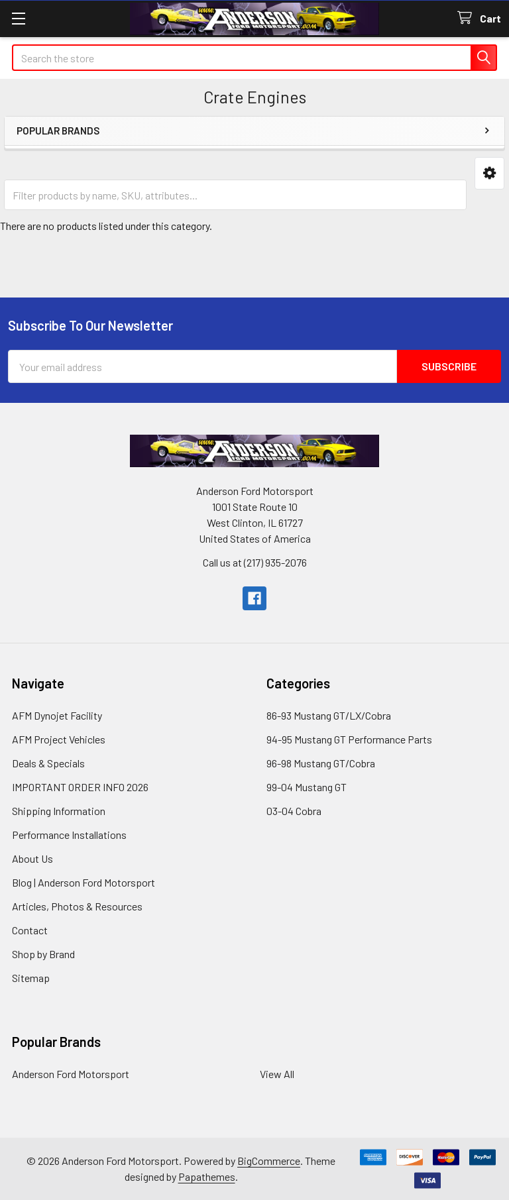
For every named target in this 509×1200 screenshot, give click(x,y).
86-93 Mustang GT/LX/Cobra (328, 715)
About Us (32, 858)
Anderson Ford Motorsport (70, 1073)
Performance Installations (69, 834)
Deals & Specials (48, 763)
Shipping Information (58, 810)
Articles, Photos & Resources (77, 906)
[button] (489, 173)
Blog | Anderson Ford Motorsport (83, 882)
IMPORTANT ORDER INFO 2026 (80, 787)
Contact (30, 930)
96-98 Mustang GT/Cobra (320, 763)
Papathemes (206, 1176)
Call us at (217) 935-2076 (255, 562)
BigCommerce (268, 1160)
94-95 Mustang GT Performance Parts (349, 739)
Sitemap (31, 977)
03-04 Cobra (293, 810)
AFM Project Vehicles (58, 739)
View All (277, 1073)
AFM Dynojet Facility (57, 715)
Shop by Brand (43, 954)
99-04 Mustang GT (306, 787)
